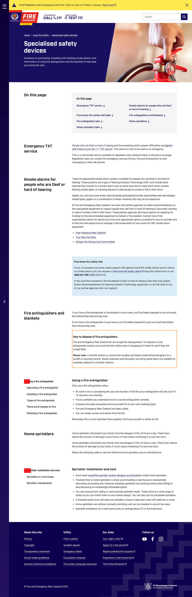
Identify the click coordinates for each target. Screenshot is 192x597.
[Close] (187, 5)
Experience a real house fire (118, 557)
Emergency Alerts (73, 551)
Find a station (71, 538)
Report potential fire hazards (119, 551)
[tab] (45, 381)
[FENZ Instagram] (161, 539)
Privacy (28, 538)
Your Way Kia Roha (86, 237)
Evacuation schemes (75, 557)
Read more (108, 5)
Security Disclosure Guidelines (40, 564)
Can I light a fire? (113, 538)
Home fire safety (41, 35)
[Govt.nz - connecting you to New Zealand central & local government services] (160, 586)
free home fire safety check (128, 271)
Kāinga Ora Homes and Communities (95, 241)
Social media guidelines (36, 557)
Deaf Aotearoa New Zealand (91, 232)
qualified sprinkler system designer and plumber (114, 475)
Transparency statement (37, 551)
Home (27, 35)
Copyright (29, 545)
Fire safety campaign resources (80, 564)
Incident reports (72, 545)
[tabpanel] (124, 399)
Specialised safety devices (64, 35)
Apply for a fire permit (115, 545)
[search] (184, 16)
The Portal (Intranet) (115, 564)
